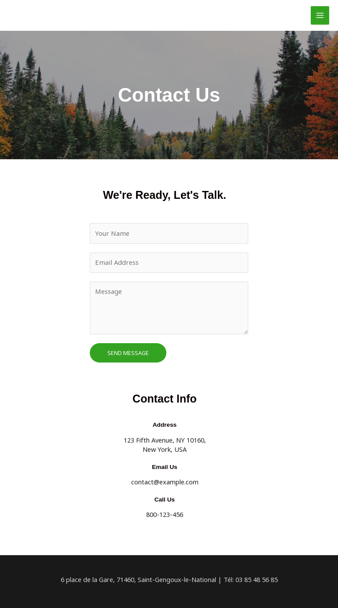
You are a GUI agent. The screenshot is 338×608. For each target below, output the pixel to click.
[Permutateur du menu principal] (320, 15)
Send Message (128, 352)
